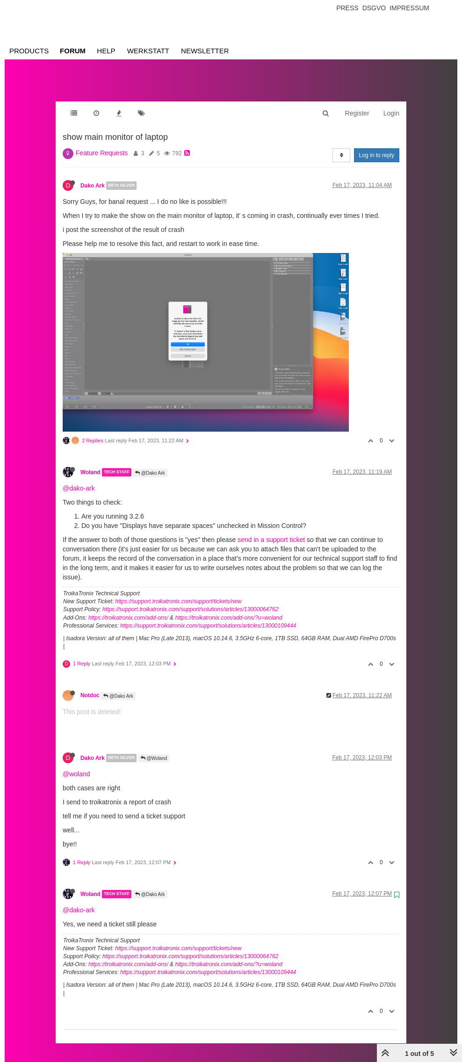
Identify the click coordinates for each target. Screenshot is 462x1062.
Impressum (409, 8)
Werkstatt (148, 51)
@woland (76, 764)
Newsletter (205, 51)
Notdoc (90, 686)
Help (106, 51)
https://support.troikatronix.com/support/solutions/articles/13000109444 (208, 616)
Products (29, 51)
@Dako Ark (150, 463)
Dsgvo (374, 8)
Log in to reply (376, 146)
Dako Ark (92, 176)
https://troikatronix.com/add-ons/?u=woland (228, 608)
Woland (90, 463)
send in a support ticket (271, 530)
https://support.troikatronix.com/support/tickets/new (178, 592)
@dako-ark (79, 479)
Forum (73, 51)
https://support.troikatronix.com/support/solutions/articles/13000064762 (190, 600)
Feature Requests (102, 143)
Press (347, 8)
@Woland (154, 748)
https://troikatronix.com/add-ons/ (128, 608)
